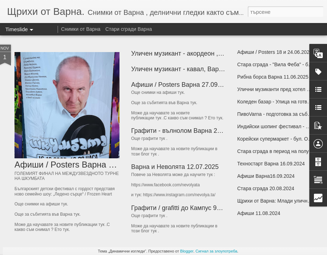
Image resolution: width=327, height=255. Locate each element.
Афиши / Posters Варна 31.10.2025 (82, 164)
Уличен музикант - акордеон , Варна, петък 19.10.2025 (211, 53)
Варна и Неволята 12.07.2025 (174, 166)
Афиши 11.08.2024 (258, 213)
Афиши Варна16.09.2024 (265, 176)
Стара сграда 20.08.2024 (265, 188)
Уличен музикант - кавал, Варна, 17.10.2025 (196, 69)
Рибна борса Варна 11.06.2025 (272, 77)
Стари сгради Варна (128, 29)
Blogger (186, 251)
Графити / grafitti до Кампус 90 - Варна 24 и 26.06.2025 (211, 207)
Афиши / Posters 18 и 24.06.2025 (274, 52)
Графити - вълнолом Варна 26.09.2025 (188, 130)
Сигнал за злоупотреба (216, 251)
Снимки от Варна (80, 29)
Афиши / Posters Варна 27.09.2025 (182, 84)
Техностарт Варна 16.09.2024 (271, 163)
